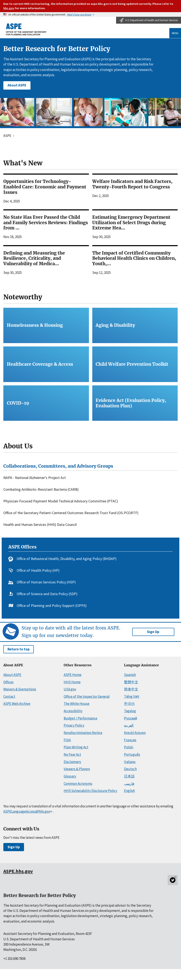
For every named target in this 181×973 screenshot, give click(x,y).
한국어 (129, 703)
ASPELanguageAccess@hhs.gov (28, 811)
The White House (76, 703)
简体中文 (131, 689)
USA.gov (70, 689)
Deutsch (130, 769)
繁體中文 (131, 682)
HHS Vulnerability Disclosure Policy (90, 790)
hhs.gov (8, 8)
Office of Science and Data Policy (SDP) (47, 594)
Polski (128, 747)
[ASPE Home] (26, 29)
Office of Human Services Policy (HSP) (46, 582)
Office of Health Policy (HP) (38, 570)
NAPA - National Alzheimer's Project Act (34, 478)
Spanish (130, 674)
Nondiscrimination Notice (83, 732)
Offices (8, 682)
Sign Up (153, 631)
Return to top (19, 649)
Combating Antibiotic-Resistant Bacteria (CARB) (41, 489)
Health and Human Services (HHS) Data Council (40, 525)
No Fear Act (72, 754)
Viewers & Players (77, 769)
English (129, 790)
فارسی (129, 783)
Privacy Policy (74, 725)
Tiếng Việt (131, 696)
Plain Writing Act (76, 747)
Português (132, 754)
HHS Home (72, 682)
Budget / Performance (80, 718)
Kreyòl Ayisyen (135, 732)
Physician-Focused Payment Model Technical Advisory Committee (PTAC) (60, 501)
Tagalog (130, 711)
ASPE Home (72, 674)
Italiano (129, 761)
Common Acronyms (78, 783)
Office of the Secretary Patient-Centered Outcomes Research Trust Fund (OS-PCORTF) (70, 513)
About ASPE (17, 85)
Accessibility (73, 711)
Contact (9, 696)
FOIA (67, 740)
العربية (129, 725)
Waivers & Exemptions (19, 689)
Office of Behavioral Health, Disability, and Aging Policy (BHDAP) (66, 559)
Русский (130, 718)
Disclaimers (72, 761)
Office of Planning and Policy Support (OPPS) (52, 606)
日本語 (129, 776)
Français (130, 740)
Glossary (70, 776)
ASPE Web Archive (16, 703)
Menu (175, 33)
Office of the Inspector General (87, 696)
